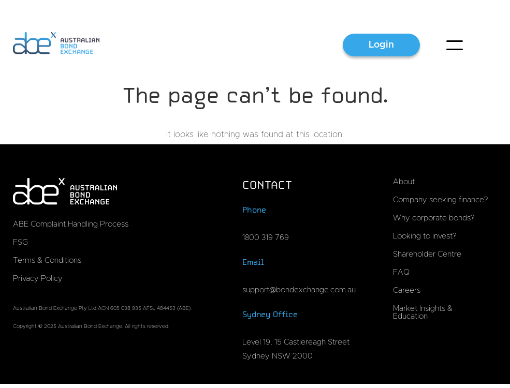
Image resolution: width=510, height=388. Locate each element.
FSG (20, 242)
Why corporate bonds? (433, 218)
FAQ (401, 272)
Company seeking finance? (440, 200)
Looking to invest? (424, 236)
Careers (406, 290)
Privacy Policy (38, 278)
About (404, 182)
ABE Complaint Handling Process (70, 224)
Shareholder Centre (427, 254)
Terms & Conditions (47, 260)
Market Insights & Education (423, 312)
